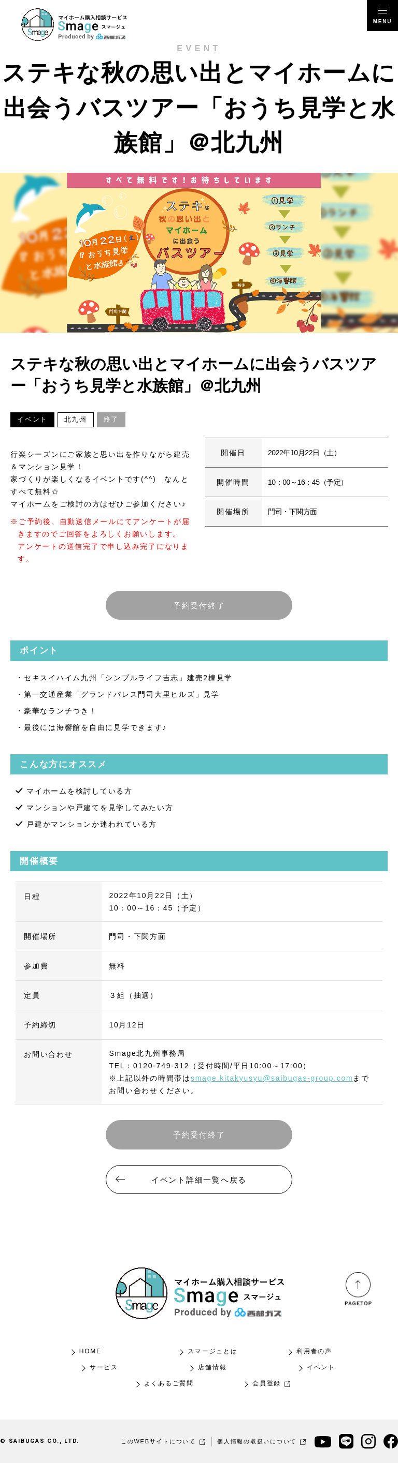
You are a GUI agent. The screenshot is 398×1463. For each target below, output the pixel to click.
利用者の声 (314, 1351)
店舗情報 (212, 1367)
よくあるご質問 (169, 1383)
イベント (321, 1367)
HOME (90, 1351)
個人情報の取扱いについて (262, 1441)
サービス (104, 1367)
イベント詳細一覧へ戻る (199, 1179)
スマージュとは (212, 1351)
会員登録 (271, 1383)
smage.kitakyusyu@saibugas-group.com (272, 1078)
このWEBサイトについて (163, 1441)
